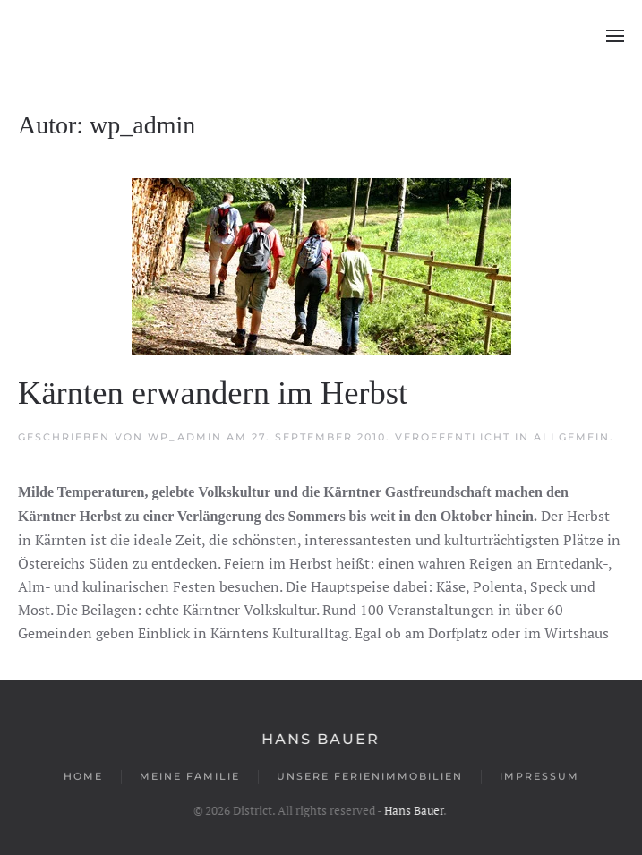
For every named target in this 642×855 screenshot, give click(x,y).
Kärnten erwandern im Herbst (212, 392)
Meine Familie (190, 777)
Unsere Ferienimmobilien (370, 777)
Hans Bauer (320, 739)
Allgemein (572, 437)
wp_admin (185, 437)
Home (83, 777)
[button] (615, 36)
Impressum (539, 777)
